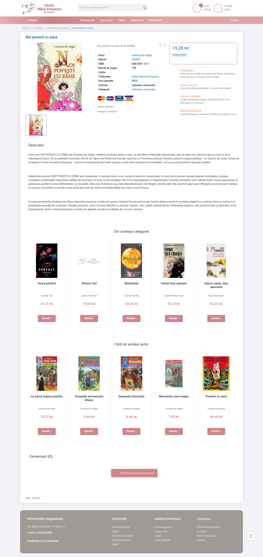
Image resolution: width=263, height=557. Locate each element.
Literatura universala (143, 89)
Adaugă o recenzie (107, 111)
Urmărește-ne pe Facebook (42, 540)
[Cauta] (113, 7)
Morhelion (131, 283)
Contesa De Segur (142, 55)
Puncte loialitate (206, 535)
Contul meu (161, 531)
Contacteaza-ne (163, 527)
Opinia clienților (105, 106)
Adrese (201, 540)
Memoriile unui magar (173, 396)
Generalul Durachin (131, 396)
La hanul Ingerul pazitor (46, 396)
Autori (158, 535)
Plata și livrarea (120, 527)
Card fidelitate (162, 540)
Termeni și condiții (122, 535)
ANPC (115, 544)
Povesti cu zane (216, 396)
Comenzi (202, 531)
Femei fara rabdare (174, 283)
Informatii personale (208, 527)
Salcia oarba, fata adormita (216, 283)
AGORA (136, 59)
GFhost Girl (89, 283)
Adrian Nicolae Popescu (145, 76)
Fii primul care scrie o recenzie (134, 473)
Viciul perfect (47, 283)
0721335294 (44, 532)
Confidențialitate (121, 540)
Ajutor (115, 531)
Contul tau (203, 519)
